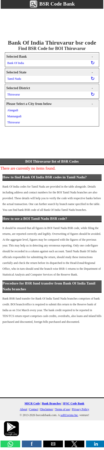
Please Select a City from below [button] (49, 104)
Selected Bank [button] (49, 57)
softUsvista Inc (69, 415)
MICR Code (32, 403)
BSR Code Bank (52, 4)
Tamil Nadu (14, 78)
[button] (10, 444)
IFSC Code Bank (73, 403)
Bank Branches (51, 403)
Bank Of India (15, 63)
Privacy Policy (80, 409)
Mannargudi (14, 116)
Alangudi (12, 110)
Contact (33, 409)
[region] (52, 23)
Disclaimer (46, 409)
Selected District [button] (49, 88)
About (23, 409)
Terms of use (62, 409)
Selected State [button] (49, 72)
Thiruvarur (13, 94)
